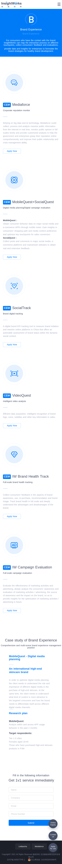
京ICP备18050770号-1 (16, 860)
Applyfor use (53, 847)
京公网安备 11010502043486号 (42, 859)
